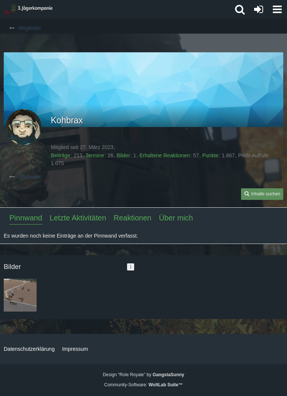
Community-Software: (143, 384)
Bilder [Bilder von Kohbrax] (123, 155)
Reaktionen (132, 218)
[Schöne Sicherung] (20, 295)
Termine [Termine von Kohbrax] (95, 155)
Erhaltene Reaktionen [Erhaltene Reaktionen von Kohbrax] (164, 155)
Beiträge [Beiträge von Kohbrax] (60, 155)
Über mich (176, 218)
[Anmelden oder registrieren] (258, 9)
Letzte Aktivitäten (78, 218)
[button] (277, 9)
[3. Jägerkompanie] (28, 9)
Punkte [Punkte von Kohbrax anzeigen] (210, 155)
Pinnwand (25, 218)
